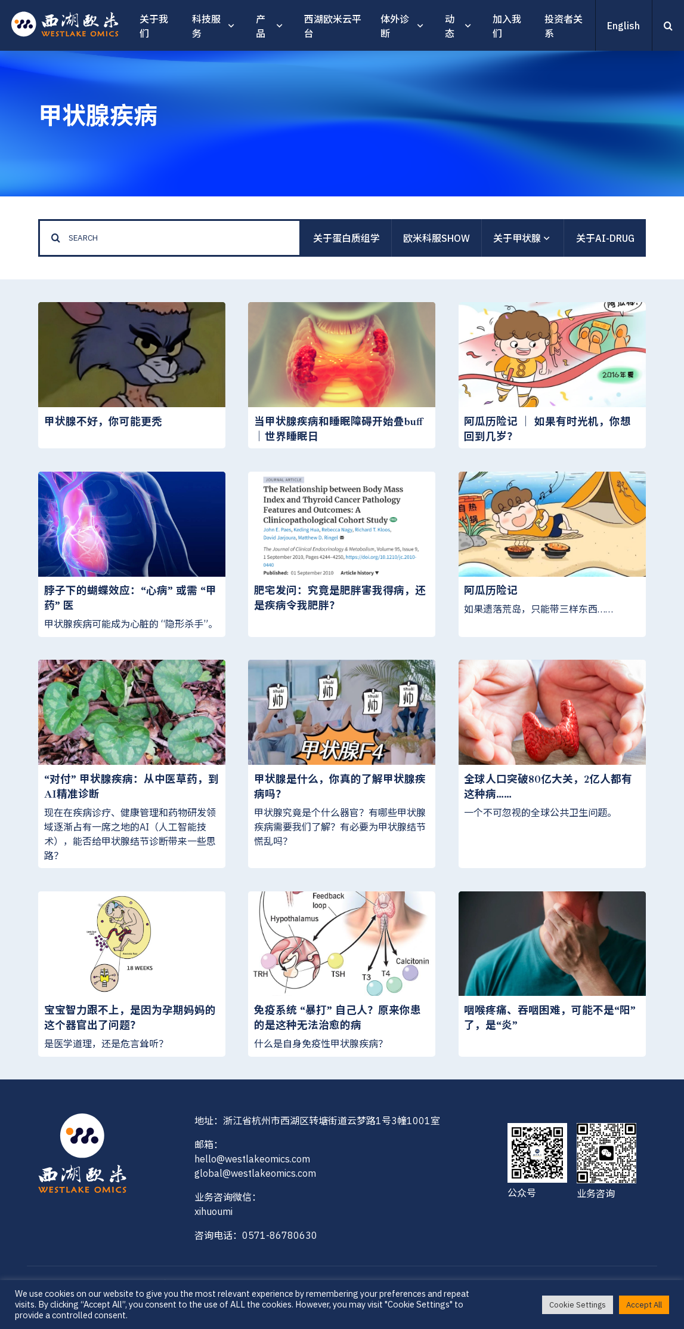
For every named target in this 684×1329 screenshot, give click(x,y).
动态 (449, 26)
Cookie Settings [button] (577, 1305)
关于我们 (154, 26)
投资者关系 (563, 26)
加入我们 (507, 26)
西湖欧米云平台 (332, 26)
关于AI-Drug (605, 238)
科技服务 (206, 26)
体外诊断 (394, 26)
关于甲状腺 (522, 238)
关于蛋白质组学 (346, 238)
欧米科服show (436, 238)
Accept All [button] (644, 1305)
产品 (260, 26)
